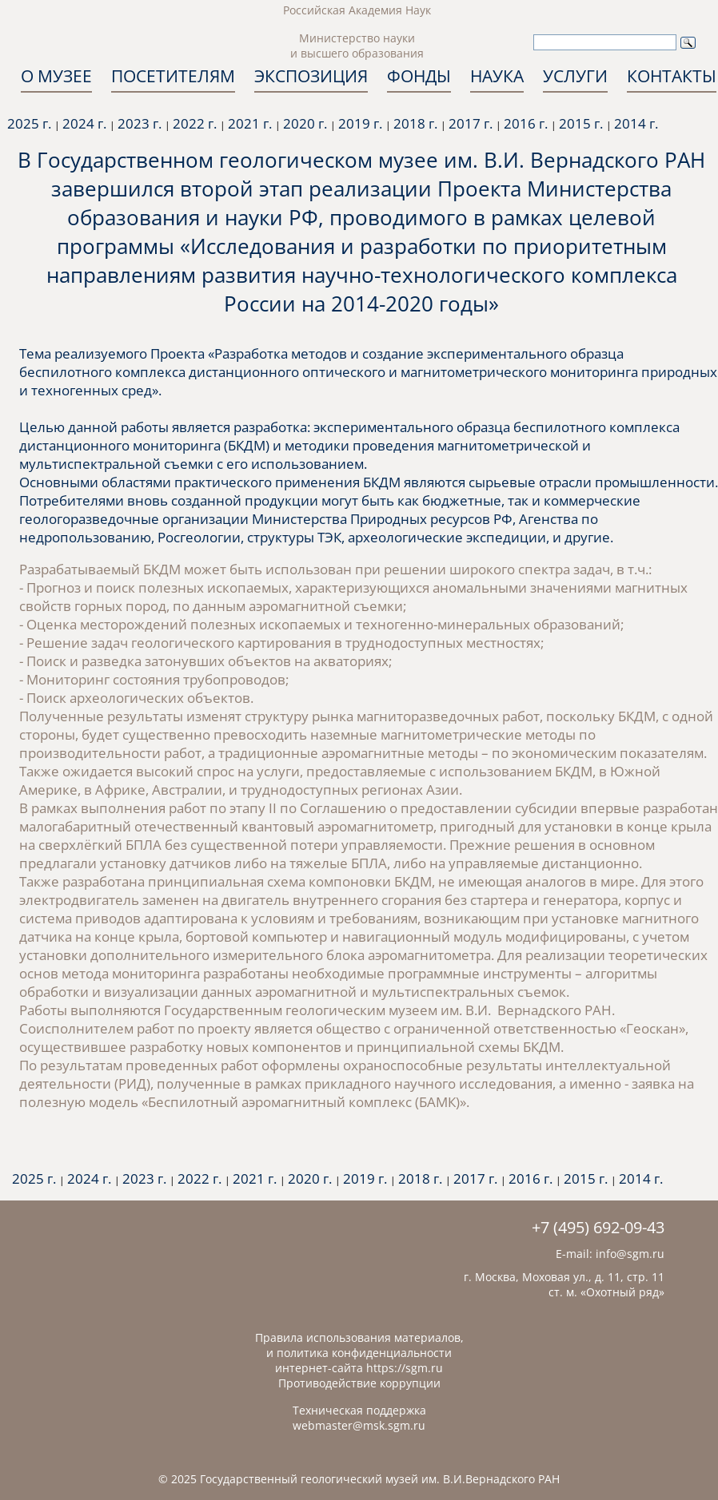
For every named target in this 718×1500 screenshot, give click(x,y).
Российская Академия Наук (357, 10)
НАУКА (497, 76)
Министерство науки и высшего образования (357, 45)
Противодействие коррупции (359, 1383)
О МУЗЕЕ (56, 76)
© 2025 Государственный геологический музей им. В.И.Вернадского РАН (359, 1478)
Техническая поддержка (359, 1410)
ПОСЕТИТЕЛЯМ (173, 76)
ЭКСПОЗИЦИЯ (311, 76)
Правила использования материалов (358, 1337)
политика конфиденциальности (364, 1352)
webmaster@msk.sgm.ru (359, 1425)
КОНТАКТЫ (671, 76)
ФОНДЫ (419, 76)
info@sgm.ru (630, 1253)
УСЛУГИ (575, 76)
